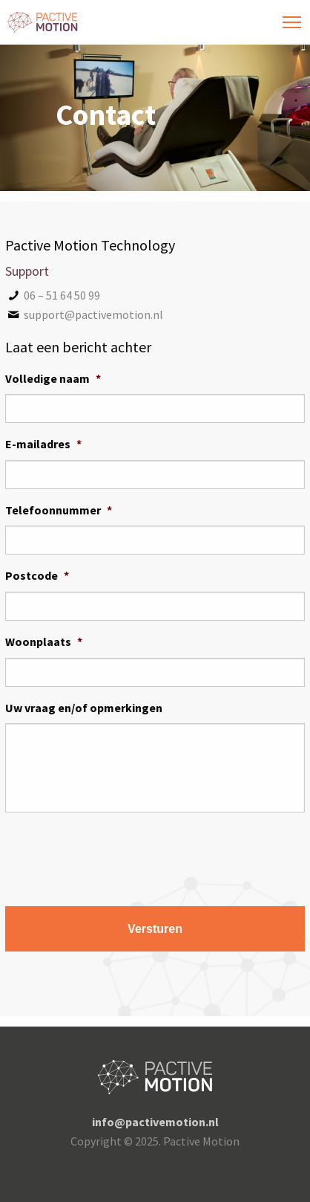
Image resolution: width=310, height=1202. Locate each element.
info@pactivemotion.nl (155, 1121)
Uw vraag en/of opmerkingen (83, 707)
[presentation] (118, 853)
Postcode (37, 575)
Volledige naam (53, 378)
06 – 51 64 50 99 (52, 295)
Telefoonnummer (58, 510)
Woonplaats (43, 641)
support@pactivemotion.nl (84, 314)
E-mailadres (43, 443)
